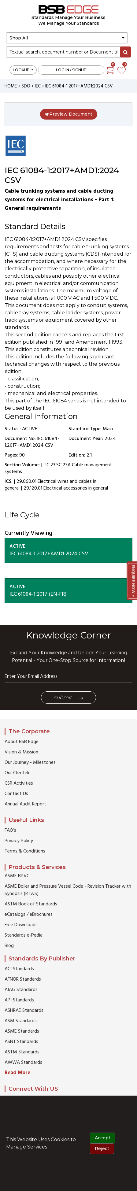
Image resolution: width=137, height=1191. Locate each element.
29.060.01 (26, 482)
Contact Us (16, 794)
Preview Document (68, 114)
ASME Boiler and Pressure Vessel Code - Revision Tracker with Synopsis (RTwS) (68, 890)
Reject (102, 1148)
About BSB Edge (22, 742)
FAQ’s (10, 830)
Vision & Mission (21, 752)
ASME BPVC (17, 876)
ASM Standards (21, 1021)
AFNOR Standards (23, 979)
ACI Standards (19, 969)
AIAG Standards (21, 990)
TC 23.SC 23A (57, 465)
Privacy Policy (19, 841)
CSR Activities (19, 783)
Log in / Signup (71, 70)
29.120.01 (33, 488)
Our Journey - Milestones (30, 763)
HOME (11, 86)
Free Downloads (21, 925)
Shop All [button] (18, 38)
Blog (9, 946)
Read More (17, 1073)
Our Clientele (18, 773)
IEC (38, 86)
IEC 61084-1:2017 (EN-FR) (37, 594)
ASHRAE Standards (24, 1011)
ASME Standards (22, 1031)
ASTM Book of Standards (31, 904)
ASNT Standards (21, 1042)
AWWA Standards (23, 1063)
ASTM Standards (22, 1052)
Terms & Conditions (25, 851)
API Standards (19, 1000)
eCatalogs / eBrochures (29, 915)
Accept (102, 1138)
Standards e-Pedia (24, 935)
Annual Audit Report (25, 804)
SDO (25, 86)
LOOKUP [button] (22, 70)
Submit (68, 697)
